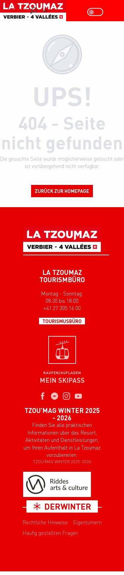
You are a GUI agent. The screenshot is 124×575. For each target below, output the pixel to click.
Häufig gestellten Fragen (50, 533)
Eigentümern (87, 522)
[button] (33, 10)
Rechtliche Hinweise (45, 522)
